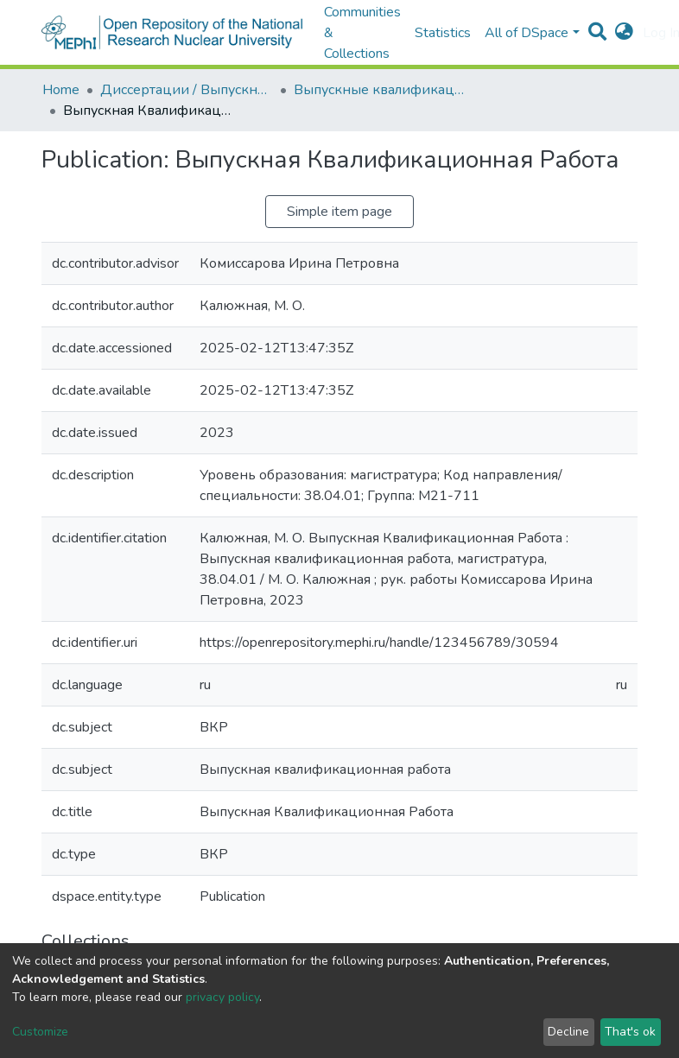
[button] (624, 32)
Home (60, 89)
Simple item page (339, 211)
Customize (40, 1031)
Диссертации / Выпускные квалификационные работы (186, 89)
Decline (568, 1031)
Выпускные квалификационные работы (380, 89)
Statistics (443, 32)
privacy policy (222, 997)
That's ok (630, 1031)
